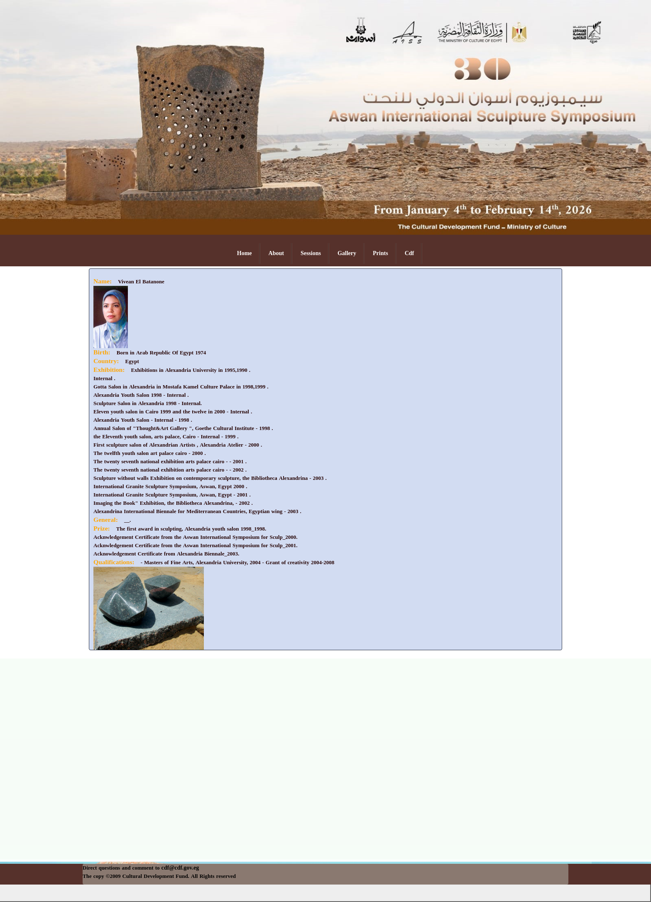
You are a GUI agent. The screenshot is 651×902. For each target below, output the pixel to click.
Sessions (311, 253)
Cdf (409, 253)
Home (244, 253)
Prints (380, 253)
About (276, 253)
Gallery (347, 253)
